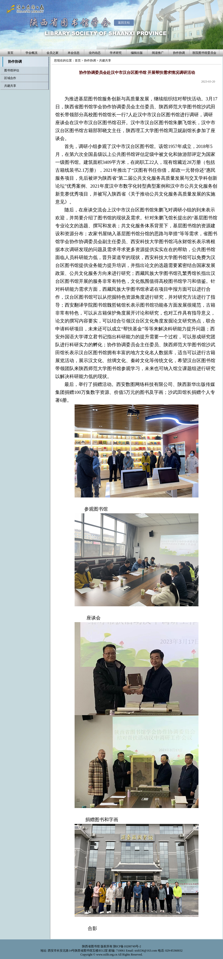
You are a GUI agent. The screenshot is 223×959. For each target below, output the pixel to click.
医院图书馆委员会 (204, 53)
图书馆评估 (11, 70)
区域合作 (10, 78)
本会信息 (74, 53)
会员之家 (52, 53)
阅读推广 (158, 53)
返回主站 (124, 22)
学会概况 (31, 53)
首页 (10, 53)
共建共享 (105, 60)
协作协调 (179, 53)
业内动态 (95, 53)
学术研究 (116, 53)
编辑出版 (137, 53)
